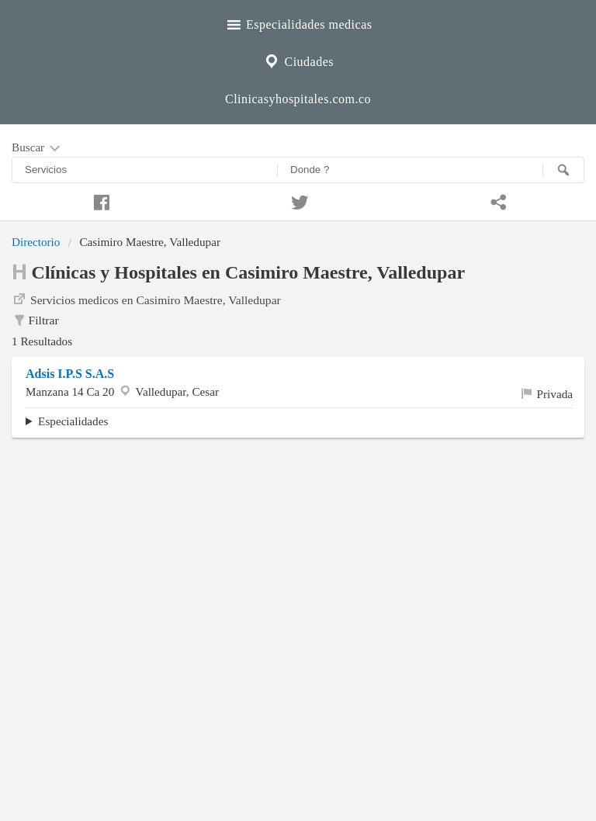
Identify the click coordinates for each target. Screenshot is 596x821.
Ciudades (298, 59)
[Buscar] (563, 170)
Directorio (36, 241)
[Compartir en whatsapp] (496, 200)
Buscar (37, 148)
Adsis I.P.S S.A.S (70, 373)
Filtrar (35, 320)
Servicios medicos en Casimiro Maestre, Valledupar (146, 299)
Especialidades (73, 421)
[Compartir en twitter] (298, 200)
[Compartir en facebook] (99, 200)
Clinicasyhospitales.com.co (298, 99)
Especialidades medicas (298, 22)
